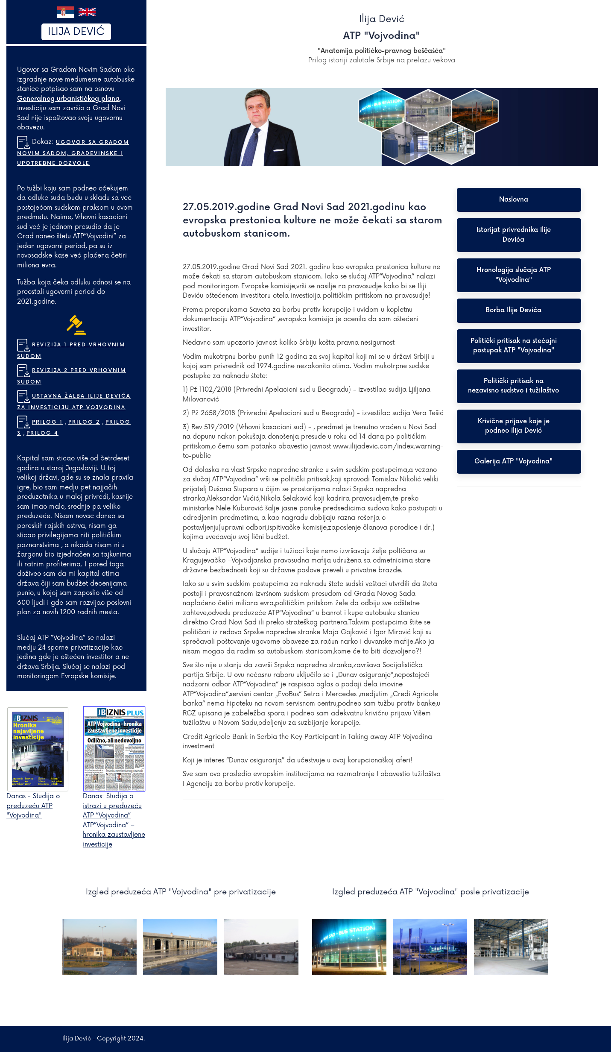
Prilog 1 (47, 422)
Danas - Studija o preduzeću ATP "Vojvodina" (33, 806)
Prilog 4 (42, 433)
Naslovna (513, 200)
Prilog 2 (84, 422)
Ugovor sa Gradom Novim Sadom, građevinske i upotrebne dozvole (73, 153)
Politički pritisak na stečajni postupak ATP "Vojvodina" (514, 346)
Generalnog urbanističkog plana (68, 99)
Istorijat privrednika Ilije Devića (514, 235)
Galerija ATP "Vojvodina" (513, 461)
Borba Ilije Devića (513, 310)
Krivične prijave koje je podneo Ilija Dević (514, 426)
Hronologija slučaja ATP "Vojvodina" (514, 275)
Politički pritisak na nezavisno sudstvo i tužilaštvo (513, 386)
